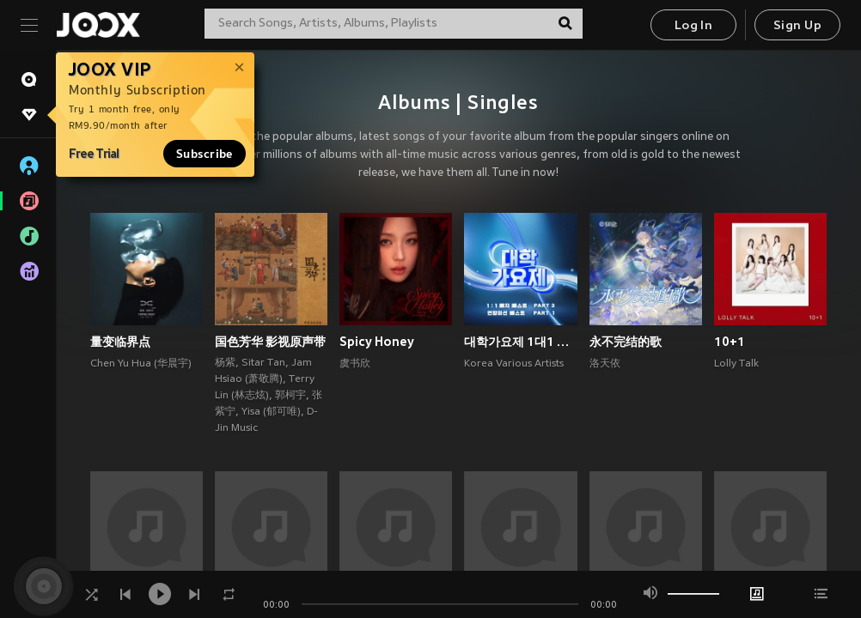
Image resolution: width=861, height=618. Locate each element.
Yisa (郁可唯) (271, 412)
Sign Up (797, 26)
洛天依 (604, 364)
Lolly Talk (736, 364)
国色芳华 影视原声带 (270, 341)
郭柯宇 (290, 396)
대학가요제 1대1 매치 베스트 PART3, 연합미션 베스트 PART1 (520, 341)
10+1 (729, 341)
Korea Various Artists (514, 364)
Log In (693, 26)
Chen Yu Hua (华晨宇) (141, 364)
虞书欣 (354, 364)
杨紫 (225, 363)
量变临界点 (120, 341)
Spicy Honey (376, 341)
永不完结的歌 (625, 341)
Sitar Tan (263, 363)
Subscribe (204, 154)
